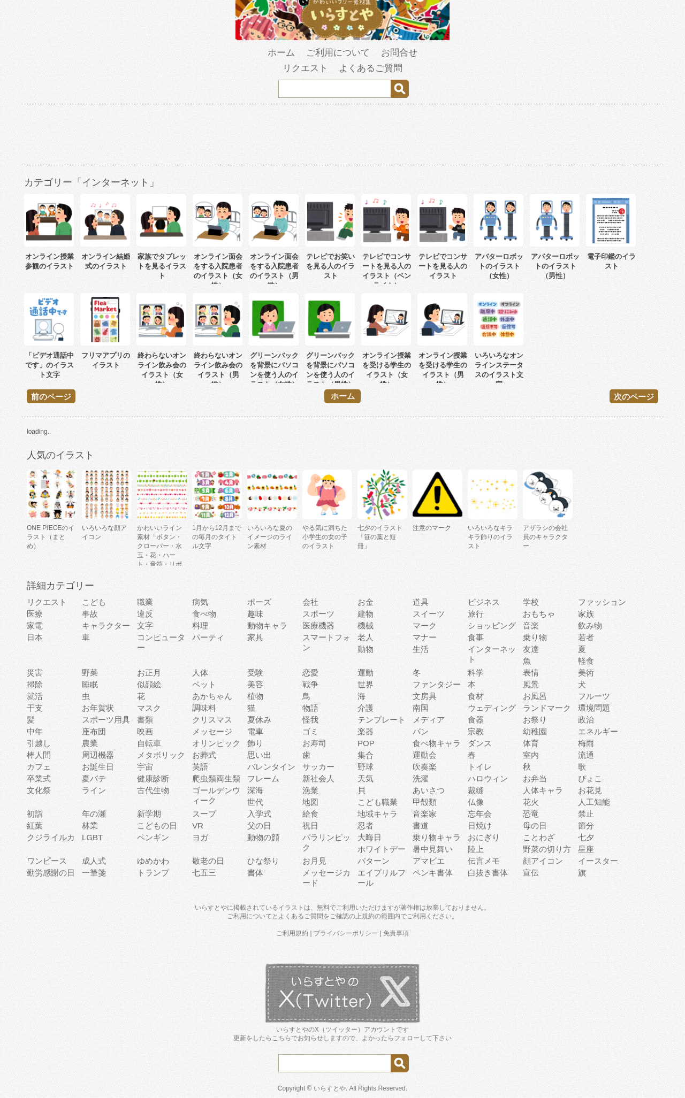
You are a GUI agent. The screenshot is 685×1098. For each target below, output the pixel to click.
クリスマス (212, 719)
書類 (145, 719)
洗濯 (421, 778)
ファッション (602, 601)
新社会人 (318, 778)
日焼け (480, 825)
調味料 (204, 707)
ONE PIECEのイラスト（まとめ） (50, 537)
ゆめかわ (153, 860)
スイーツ (429, 613)
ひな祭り (263, 860)
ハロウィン (488, 778)
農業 (90, 743)
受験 (255, 672)
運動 (365, 672)
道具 (421, 601)
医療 (35, 613)
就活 (35, 696)
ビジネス (484, 601)
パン (421, 731)
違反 (145, 613)
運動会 (425, 754)
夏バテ (94, 778)
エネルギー (598, 731)
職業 (145, 601)
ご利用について (338, 53)
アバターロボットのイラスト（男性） (555, 266)
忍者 (365, 825)
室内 (531, 754)
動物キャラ (267, 625)
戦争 (310, 684)
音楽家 (425, 813)
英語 (200, 766)
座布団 (94, 731)
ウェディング (492, 707)
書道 (421, 825)
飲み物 (590, 625)
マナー (425, 637)
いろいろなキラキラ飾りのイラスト (490, 537)
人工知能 (594, 802)
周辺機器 (98, 754)
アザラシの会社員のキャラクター (545, 537)
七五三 (204, 872)
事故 (90, 613)
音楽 (531, 625)
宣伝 (531, 872)
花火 (531, 802)
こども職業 (377, 802)
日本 (35, 637)
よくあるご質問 (370, 68)
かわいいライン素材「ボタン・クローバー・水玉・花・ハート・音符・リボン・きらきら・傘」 (159, 555)
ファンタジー (437, 684)
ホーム (281, 53)
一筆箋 (94, 872)
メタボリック (161, 754)
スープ (204, 813)
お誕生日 (98, 766)
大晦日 (369, 837)
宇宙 (145, 766)
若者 (586, 637)
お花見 (590, 790)
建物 (365, 613)
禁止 (586, 813)
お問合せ (399, 53)
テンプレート (381, 719)
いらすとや (330, 1088)
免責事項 (396, 933)
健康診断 (153, 778)
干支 (35, 707)
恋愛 (310, 672)
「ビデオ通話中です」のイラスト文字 (49, 365)
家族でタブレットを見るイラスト (162, 266)
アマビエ (429, 860)
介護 (365, 707)
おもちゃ (539, 613)
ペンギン (153, 837)
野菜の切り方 (547, 849)
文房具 (425, 696)
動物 (365, 649)
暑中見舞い (433, 849)
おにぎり (484, 837)
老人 (365, 637)
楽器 (365, 731)
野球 (365, 766)
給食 (310, 813)
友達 (531, 649)
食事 (476, 637)
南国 (421, 707)
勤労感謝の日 (51, 872)
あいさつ (429, 790)
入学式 (259, 813)
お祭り (535, 719)
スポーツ (318, 613)
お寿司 (314, 743)
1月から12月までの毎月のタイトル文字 (216, 537)
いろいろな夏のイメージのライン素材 (269, 537)
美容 (255, 684)
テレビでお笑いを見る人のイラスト (330, 266)
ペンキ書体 (433, 872)
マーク (425, 625)
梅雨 (586, 743)
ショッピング (492, 625)
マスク (149, 707)
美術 (586, 672)
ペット (204, 684)
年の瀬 (94, 813)
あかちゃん (212, 696)
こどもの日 (157, 825)
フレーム (263, 778)
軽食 (586, 660)
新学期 (149, 813)
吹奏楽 (425, 766)
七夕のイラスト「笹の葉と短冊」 (379, 537)
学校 (531, 601)
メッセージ (212, 731)
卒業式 (39, 778)
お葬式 (204, 754)
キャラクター (106, 625)
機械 (365, 625)
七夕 (586, 837)
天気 (365, 778)
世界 (365, 684)
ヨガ (200, 837)
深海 (255, 790)
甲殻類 (425, 802)
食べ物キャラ (437, 743)
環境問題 (594, 707)
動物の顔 (263, 837)
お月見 (314, 860)
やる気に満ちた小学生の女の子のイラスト (324, 537)
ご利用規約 (292, 933)
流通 (586, 754)
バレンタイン (271, 766)
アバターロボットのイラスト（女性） (499, 266)
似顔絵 (149, 684)
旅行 (476, 613)
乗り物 (535, 637)
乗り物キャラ (437, 837)
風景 (531, 684)
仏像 (476, 802)
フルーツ (594, 696)
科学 (476, 672)
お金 (365, 601)
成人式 (94, 860)
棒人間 (39, 754)
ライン (94, 790)
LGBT (92, 837)
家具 (255, 637)
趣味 (255, 613)
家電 (35, 625)
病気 (200, 601)
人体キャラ (543, 790)
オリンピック (216, 743)
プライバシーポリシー (346, 933)
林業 (90, 825)
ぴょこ (590, 778)
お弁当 (535, 778)
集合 (365, 754)
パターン (373, 860)
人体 (200, 672)
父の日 (259, 825)
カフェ (39, 766)
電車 (255, 731)
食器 (476, 719)
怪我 (310, 719)
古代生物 (153, 790)
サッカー (318, 766)
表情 (531, 672)
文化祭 (39, 790)
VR (197, 825)
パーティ (208, 637)
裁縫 (476, 790)
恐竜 (531, 813)
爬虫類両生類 (216, 778)
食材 (476, 696)
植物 (255, 696)
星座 (586, 849)
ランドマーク (547, 707)
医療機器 (318, 625)
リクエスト (305, 68)
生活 (421, 649)
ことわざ (539, 837)
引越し (39, 743)
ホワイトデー (381, 849)
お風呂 (535, 696)
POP (366, 743)
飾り (255, 743)
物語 (310, 707)
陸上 (476, 849)
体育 (531, 743)
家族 (586, 613)
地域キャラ (377, 813)
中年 (35, 731)
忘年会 (480, 813)
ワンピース (47, 860)
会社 (310, 601)
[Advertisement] (342, 136)
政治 (586, 719)
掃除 (35, 684)
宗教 (476, 731)
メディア (429, 719)
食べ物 (204, 613)
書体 (255, 872)
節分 (586, 825)
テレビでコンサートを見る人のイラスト (442, 266)
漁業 (310, 790)
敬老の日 (208, 860)
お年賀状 (98, 707)
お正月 (149, 672)
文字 (145, 625)
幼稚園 (535, 731)
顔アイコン (543, 860)
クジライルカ (51, 837)
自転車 (149, 743)
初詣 (35, 813)
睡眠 (90, 684)
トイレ (480, 766)
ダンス (480, 743)
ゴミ (310, 731)
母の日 (535, 825)
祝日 (310, 825)
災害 (35, 672)
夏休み (259, 719)
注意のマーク (432, 528)
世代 (255, 802)
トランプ (153, 872)
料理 (200, 625)
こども (94, 601)
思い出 (259, 754)
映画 (145, 731)
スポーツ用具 (106, 719)
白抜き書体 (488, 872)
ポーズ (259, 601)
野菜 (90, 672)
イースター (598, 860)
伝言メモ (484, 860)
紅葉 (35, 825)
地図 (310, 802)
